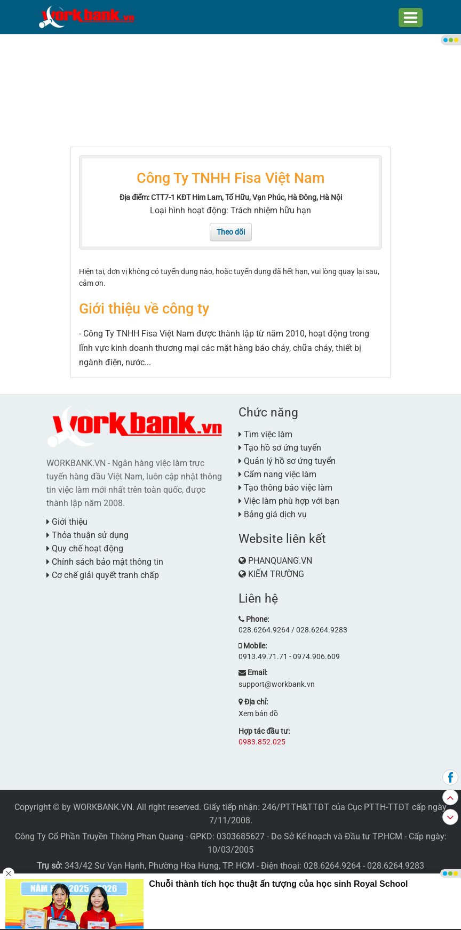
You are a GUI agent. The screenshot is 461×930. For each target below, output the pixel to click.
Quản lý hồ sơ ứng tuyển (287, 461)
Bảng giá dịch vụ (273, 514)
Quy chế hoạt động (84, 548)
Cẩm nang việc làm (277, 474)
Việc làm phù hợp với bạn (289, 501)
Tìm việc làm (265, 434)
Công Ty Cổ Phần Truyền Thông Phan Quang (99, 836)
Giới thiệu (67, 522)
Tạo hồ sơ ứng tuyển (280, 448)
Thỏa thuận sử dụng (87, 535)
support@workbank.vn (277, 684)
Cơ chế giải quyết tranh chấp (102, 575)
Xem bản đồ (258, 713)
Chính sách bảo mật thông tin (104, 562)
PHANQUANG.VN (280, 561)
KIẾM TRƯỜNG (276, 574)
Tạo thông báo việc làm (285, 488)
